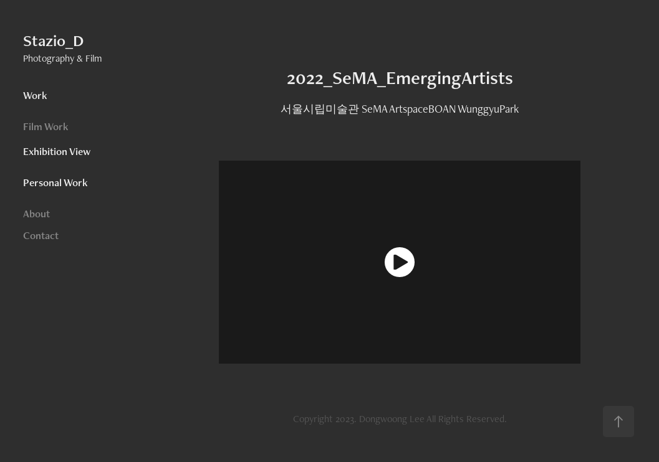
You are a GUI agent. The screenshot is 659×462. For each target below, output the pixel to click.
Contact (41, 235)
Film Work (46, 126)
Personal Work (55, 182)
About (36, 213)
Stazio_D (53, 40)
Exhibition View (56, 151)
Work (35, 95)
